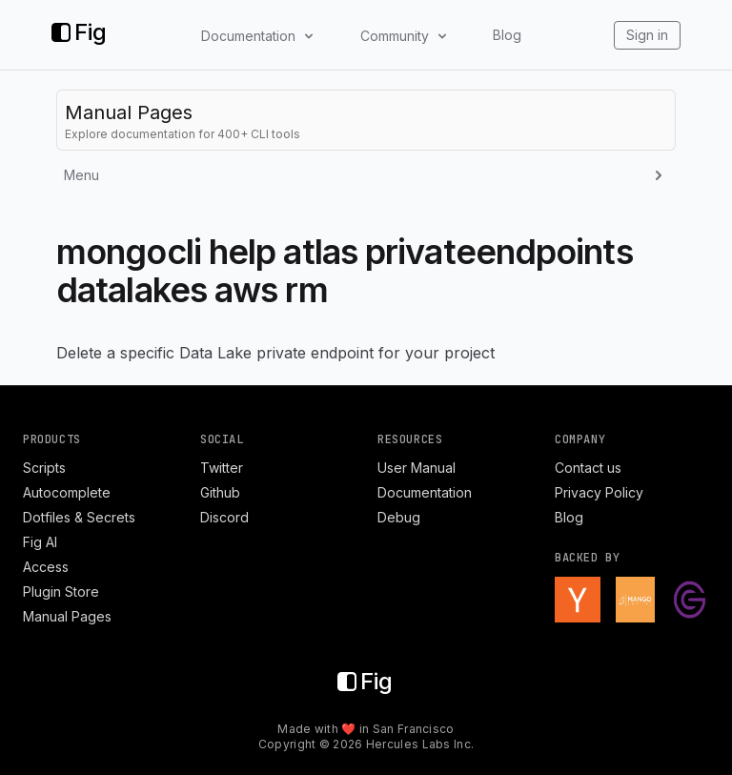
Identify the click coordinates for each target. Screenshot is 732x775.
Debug (398, 517)
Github (220, 492)
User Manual (416, 467)
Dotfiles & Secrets (79, 517)
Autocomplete (67, 492)
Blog (507, 35)
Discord (224, 517)
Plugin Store (61, 591)
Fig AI (40, 542)
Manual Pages (67, 616)
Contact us (588, 467)
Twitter (221, 467)
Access (46, 567)
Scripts (44, 467)
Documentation (424, 492)
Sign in (647, 35)
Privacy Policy (599, 492)
